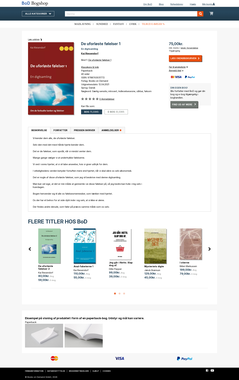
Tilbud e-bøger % (153, 24)
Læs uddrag (33, 39)
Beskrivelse (39, 130)
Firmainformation (34, 371)
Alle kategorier (38, 13)
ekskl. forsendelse (189, 48)
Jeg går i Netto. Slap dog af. (121, 264)
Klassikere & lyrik (90, 67)
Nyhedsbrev (176, 4)
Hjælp (193, 4)
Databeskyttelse (56, 371)
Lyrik (132, 24)
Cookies (107, 371)
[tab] (39, 130)
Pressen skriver (84, 130)
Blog (161, 4)
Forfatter (60, 130)
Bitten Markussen (188, 266)
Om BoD (147, 4)
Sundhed (102, 24)
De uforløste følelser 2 (45, 267)
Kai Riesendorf (89, 53)
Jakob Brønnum (152, 270)
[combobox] (134, 13)
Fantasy (118, 24)
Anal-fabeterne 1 (83, 266)
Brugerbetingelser (79, 371)
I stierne (184, 262)
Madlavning (82, 24)
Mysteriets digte (154, 266)
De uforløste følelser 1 (99, 60)
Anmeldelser (112, 130)
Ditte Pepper (115, 269)
